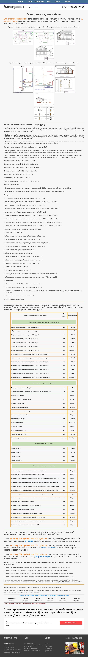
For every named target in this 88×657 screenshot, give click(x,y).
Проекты (58, 1)
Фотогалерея (48, 648)
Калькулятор (39, 1)
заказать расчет (70, 623)
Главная (20, 1)
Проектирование (49, 650)
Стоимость (48, 645)
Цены (30, 1)
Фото (48, 1)
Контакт (67, 1)
